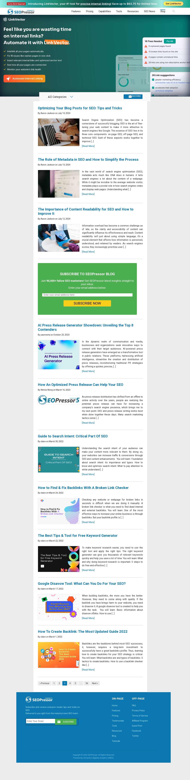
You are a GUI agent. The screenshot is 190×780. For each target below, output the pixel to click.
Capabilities (105, 11)
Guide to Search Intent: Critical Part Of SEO (74, 453)
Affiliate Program (134, 737)
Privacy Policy (132, 727)
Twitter (129, 753)
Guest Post (131, 742)
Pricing (89, 11)
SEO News (149, 11)
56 (88, 700)
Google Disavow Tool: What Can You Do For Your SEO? (83, 601)
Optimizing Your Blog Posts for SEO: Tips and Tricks (81, 112)
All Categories (57, 99)
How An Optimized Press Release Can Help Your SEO (82, 401)
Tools (119, 11)
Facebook (131, 748)
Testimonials (112, 737)
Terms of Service (134, 732)
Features (76, 11)
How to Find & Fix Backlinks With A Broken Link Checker (84, 505)
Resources (133, 11)
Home (109, 722)
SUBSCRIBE (134, 99)
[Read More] (87, 150)
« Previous (46, 700)
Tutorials (110, 758)
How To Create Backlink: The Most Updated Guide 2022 (84, 648)
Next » (96, 700)
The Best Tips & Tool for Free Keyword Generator (79, 553)
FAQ (128, 722)
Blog (162, 11)
